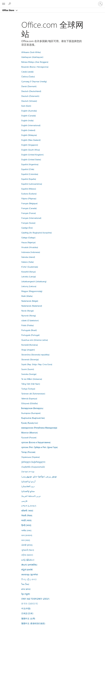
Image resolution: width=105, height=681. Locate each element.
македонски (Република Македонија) (39, 427)
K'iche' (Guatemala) (29, 266)
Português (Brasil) (29, 330)
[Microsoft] (52, 2)
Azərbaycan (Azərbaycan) (32, 57)
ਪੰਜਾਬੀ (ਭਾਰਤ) (27, 545)
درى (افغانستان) (28, 486)
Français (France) (28, 213)
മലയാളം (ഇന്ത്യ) (29, 574)
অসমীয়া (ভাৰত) (26, 530)
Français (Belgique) (29, 203)
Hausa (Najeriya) (28, 242)
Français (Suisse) (28, 222)
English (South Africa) (30, 149)
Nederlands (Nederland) (31, 305)
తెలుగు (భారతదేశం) (29, 564)
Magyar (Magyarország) (31, 291)
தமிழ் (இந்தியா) (27, 559)
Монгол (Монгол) (29, 432)
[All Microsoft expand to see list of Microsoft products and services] (3, 3)
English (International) (30, 125)
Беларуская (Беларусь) (32, 408)
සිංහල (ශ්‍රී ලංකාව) (28, 579)
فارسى (24, 500)
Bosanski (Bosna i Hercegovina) (34, 66)
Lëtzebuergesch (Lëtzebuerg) (33, 281)
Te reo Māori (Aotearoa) (31, 378)
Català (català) (27, 71)
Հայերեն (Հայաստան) (33, 466)
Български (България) (31, 413)
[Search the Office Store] (10, 3)
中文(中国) (26, 608)
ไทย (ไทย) (25, 584)
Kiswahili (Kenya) (28, 271)
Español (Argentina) (29, 164)
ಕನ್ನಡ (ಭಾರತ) (27, 569)
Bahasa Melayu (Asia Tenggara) (34, 61)
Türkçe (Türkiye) (28, 388)
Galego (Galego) (28, 237)
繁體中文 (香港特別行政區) (33, 623)
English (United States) (31, 159)
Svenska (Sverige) (28, 374)
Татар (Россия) (28, 452)
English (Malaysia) (29, 135)
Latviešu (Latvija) (28, 276)
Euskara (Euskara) (29, 193)
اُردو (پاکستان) (28, 481)
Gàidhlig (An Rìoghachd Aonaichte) (36, 232)
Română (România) (29, 344)
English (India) (27, 120)
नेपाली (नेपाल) (26, 515)
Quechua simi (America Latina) (34, 339)
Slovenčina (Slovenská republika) (35, 354)
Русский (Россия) (28, 437)
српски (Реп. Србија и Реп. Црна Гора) (39, 447)
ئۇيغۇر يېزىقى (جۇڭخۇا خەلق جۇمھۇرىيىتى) (39, 476)
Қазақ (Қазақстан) (29, 422)
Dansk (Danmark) (29, 86)
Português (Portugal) (30, 335)
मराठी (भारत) (26, 520)
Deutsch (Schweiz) (29, 100)
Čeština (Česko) (28, 76)
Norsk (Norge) (27, 310)
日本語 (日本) (27, 613)
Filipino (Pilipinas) (28, 198)
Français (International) (31, 217)
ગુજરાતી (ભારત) (27, 549)
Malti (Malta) (27, 296)
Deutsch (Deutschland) (31, 91)
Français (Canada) (29, 208)
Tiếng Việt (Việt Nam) (30, 383)
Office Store (8, 10)
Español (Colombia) (29, 174)
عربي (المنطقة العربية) (31, 496)
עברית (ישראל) (27, 471)
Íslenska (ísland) (28, 257)
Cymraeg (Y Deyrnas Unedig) (34, 81)
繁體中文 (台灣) (28, 618)
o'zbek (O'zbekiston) (30, 320)
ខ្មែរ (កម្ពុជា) (25, 593)
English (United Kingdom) (32, 154)
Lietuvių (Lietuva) (28, 286)
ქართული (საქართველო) (33, 461)
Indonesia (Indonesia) (30, 252)
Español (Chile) (27, 169)
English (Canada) (28, 115)
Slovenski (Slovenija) (30, 359)
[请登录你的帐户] (100, 3)
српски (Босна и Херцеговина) (36, 442)
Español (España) (28, 178)
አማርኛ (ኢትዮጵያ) (28, 505)
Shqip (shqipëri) (28, 349)
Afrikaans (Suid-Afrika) (31, 52)
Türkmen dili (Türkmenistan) (33, 393)
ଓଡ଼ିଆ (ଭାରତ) (27, 554)
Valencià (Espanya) (29, 398)
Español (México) (28, 188)
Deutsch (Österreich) (30, 96)
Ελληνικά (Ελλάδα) (29, 403)
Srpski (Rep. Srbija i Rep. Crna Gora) (36, 364)
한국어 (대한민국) (29, 603)
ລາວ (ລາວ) (26, 588)
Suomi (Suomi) (27, 369)
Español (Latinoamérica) (31, 183)
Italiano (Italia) (27, 261)
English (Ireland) (28, 130)
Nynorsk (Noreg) (28, 315)
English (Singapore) (29, 144)
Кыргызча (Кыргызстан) (33, 417)
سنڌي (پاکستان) (28, 491)
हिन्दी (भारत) (26, 525)
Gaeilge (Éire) (27, 227)
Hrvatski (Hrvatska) (29, 247)
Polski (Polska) (27, 325)
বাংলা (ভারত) (25, 540)
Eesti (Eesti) (26, 105)
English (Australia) (29, 110)
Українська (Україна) (30, 456)
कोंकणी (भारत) (27, 510)
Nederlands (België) (29, 300)
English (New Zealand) (31, 139)
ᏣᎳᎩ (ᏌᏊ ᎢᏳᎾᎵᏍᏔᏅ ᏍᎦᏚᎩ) (35, 598)
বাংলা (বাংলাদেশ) (26, 535)
